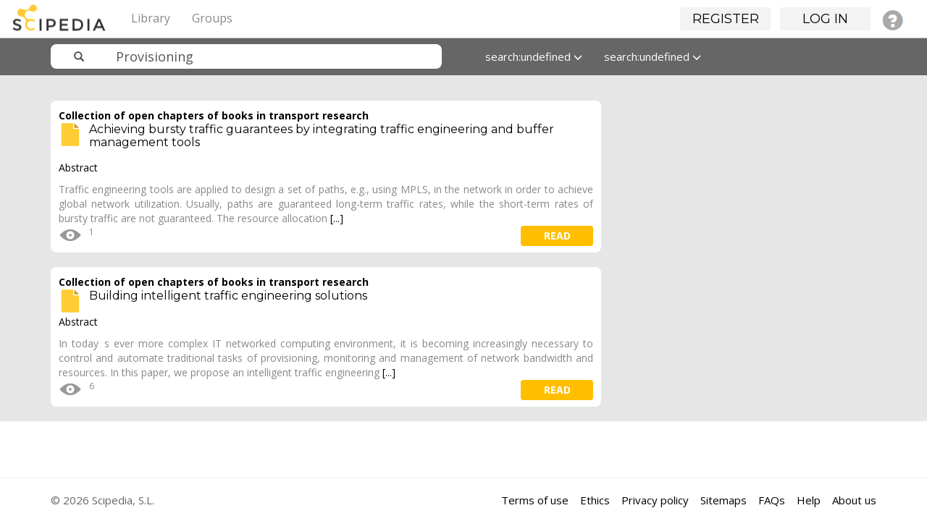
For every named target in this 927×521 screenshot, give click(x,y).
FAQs (771, 500)
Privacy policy (655, 500)
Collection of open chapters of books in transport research (214, 115)
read (557, 235)
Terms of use (535, 500)
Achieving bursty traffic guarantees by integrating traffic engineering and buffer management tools (321, 135)
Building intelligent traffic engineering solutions (228, 295)
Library (150, 18)
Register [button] (725, 19)
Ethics (595, 500)
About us (854, 500)
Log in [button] (825, 19)
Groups (212, 18)
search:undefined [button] (533, 56)
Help (809, 500)
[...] (336, 218)
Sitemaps (723, 500)
